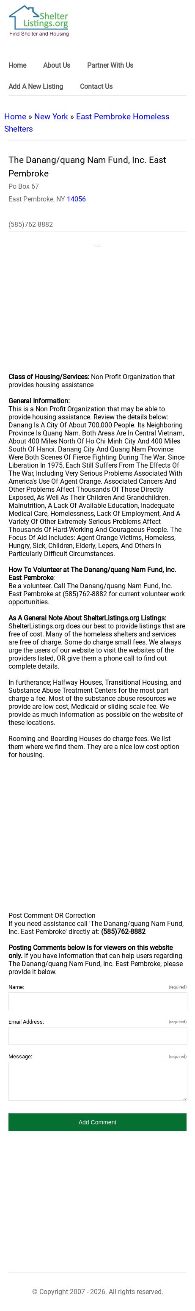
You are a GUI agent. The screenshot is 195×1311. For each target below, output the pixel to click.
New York (51, 116)
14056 (76, 199)
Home (15, 116)
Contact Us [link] (96, 87)
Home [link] (17, 65)
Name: (97, 987)
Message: (97, 1056)
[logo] (38, 21)
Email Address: (97, 1022)
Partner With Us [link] (110, 65)
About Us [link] (56, 65)
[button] (97, 1122)
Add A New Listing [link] (35, 87)
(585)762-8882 (30, 224)
